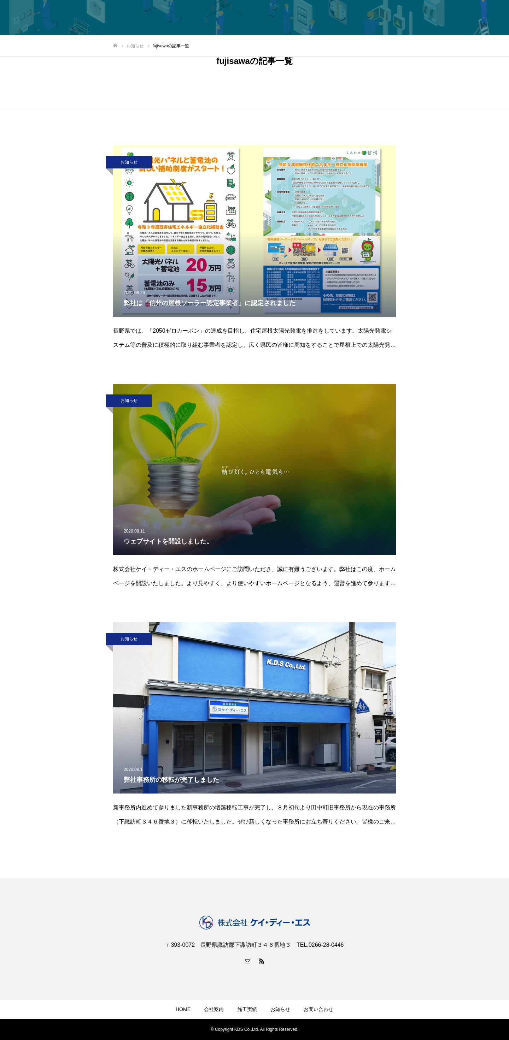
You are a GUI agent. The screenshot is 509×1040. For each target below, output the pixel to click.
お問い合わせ (318, 1009)
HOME (183, 1009)
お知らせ (129, 162)
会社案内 (214, 1009)
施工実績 (247, 1009)
